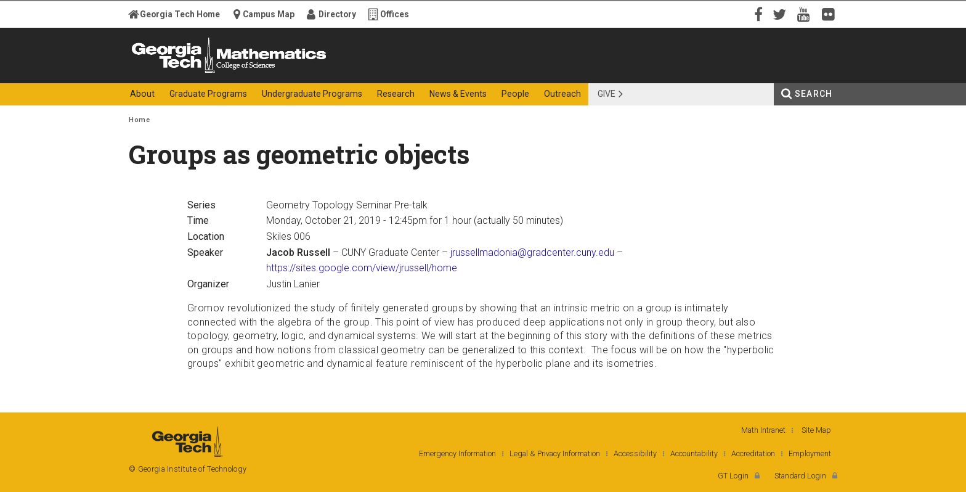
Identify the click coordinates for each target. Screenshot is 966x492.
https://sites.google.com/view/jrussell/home (361, 268)
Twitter (782, 13)
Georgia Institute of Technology (177, 72)
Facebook (757, 13)
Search (813, 94)
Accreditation (753, 453)
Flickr (831, 13)
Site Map (816, 430)
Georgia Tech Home (180, 14)
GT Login (733, 475)
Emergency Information (457, 453)
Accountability (694, 453)
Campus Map (268, 14)
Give (606, 94)
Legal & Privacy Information (554, 453)
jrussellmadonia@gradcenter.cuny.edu (532, 252)
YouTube (806, 13)
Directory (337, 14)
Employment (810, 453)
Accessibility (635, 453)
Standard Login (800, 475)
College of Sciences (347, 72)
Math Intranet (763, 430)
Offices (394, 14)
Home (139, 120)
